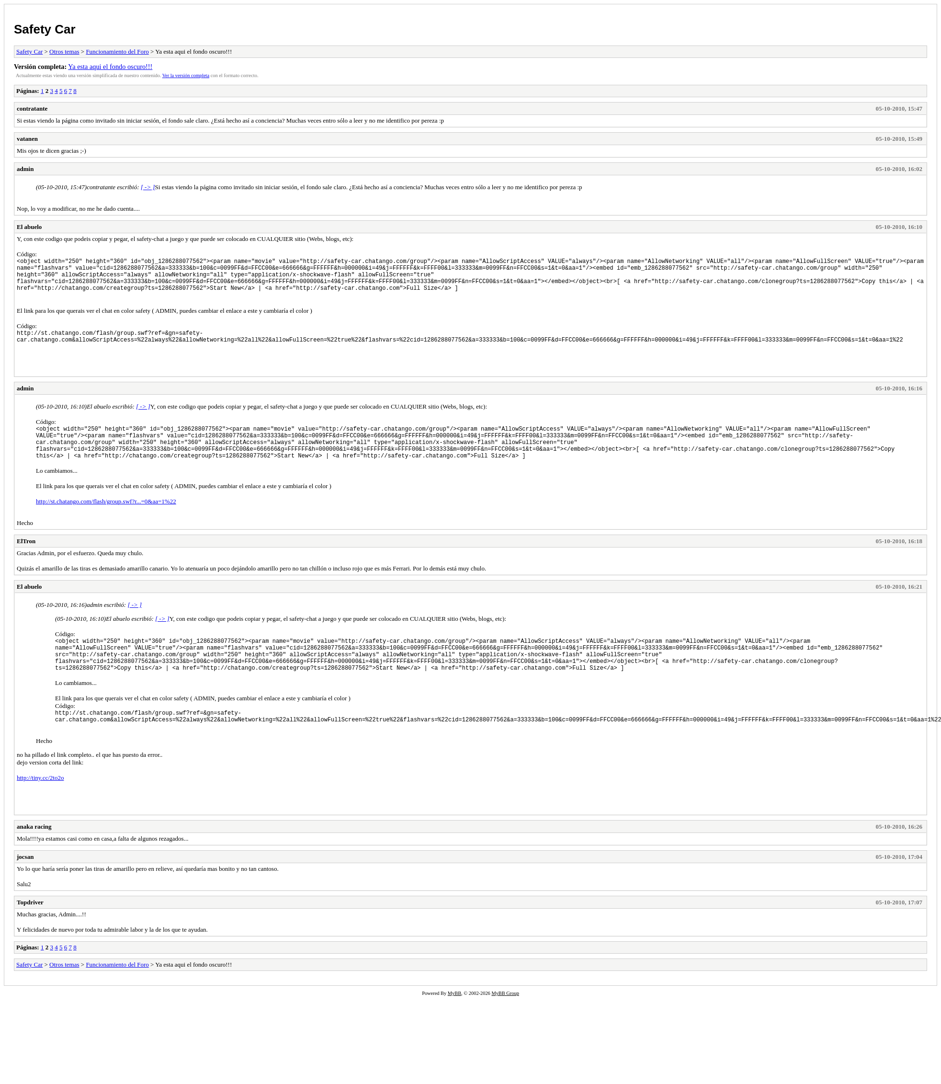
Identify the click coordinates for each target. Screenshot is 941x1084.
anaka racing (34, 853)
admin (25, 168)
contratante (32, 108)
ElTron (26, 558)
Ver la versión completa (185, 75)
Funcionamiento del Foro (117, 51)
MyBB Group (505, 1020)
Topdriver (30, 929)
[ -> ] (148, 187)
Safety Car (45, 29)
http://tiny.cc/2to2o (40, 805)
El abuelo (29, 226)
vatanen (27, 138)
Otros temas (64, 51)
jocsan (25, 884)
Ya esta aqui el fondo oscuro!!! (110, 66)
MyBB (454, 1020)
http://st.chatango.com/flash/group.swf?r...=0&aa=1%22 (106, 518)
